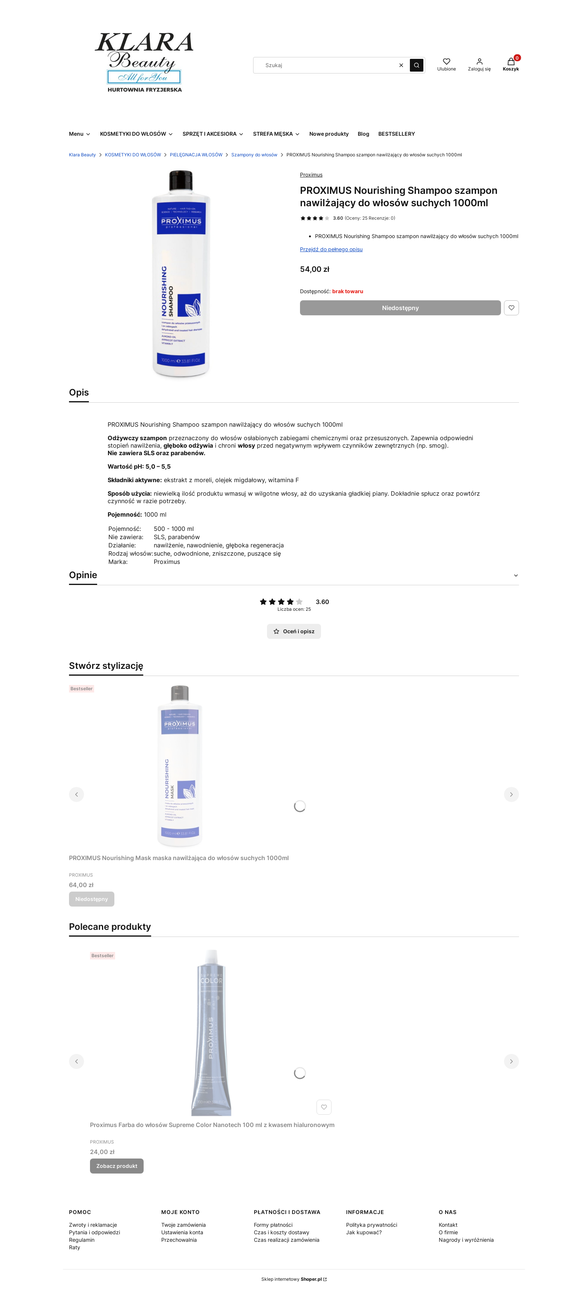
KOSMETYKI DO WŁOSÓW (133, 154)
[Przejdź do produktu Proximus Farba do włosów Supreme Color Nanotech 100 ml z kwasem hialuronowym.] (212, 1033)
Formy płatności (273, 1225)
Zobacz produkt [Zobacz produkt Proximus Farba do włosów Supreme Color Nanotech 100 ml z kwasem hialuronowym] (116, 1166)
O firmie (448, 1232)
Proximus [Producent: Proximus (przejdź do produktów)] (311, 174)
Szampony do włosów (254, 154)
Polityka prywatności (371, 1225)
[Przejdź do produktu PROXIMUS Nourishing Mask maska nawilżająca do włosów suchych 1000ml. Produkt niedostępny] (179, 766)
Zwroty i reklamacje (93, 1225)
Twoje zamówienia (183, 1225)
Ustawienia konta (182, 1232)
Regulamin (81, 1240)
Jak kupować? (364, 1232)
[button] (416, 65)
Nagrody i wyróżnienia (466, 1240)
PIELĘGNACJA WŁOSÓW (196, 154)
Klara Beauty (82, 154)
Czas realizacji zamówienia (287, 1240)
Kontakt (448, 1225)
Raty (74, 1247)
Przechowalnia (179, 1240)
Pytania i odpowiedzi (94, 1232)
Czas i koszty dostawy (281, 1232)
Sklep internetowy (291, 1279)
